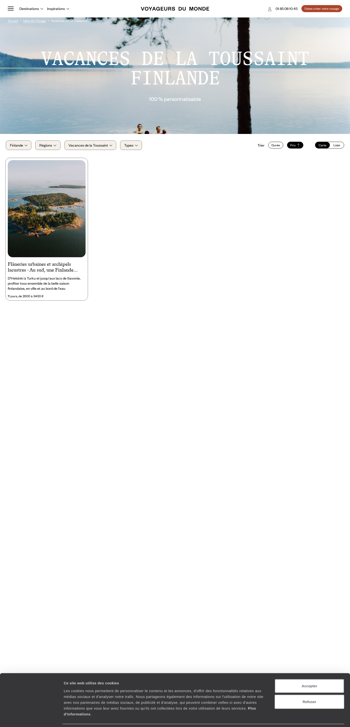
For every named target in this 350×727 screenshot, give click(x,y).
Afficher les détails (267, 717)
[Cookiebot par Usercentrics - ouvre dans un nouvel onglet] (31, 717)
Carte (320, 146)
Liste (335, 146)
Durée (274, 146)
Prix (293, 146)
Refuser (309, 686)
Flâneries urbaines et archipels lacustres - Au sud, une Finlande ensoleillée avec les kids (40, 270)
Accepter (309, 670)
